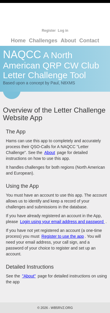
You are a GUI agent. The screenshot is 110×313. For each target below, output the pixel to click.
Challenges (43, 40)
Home (18, 40)
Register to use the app (62, 236)
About (68, 40)
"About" (29, 276)
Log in (63, 31)
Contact (89, 40)
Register (49, 31)
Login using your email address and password (62, 221)
